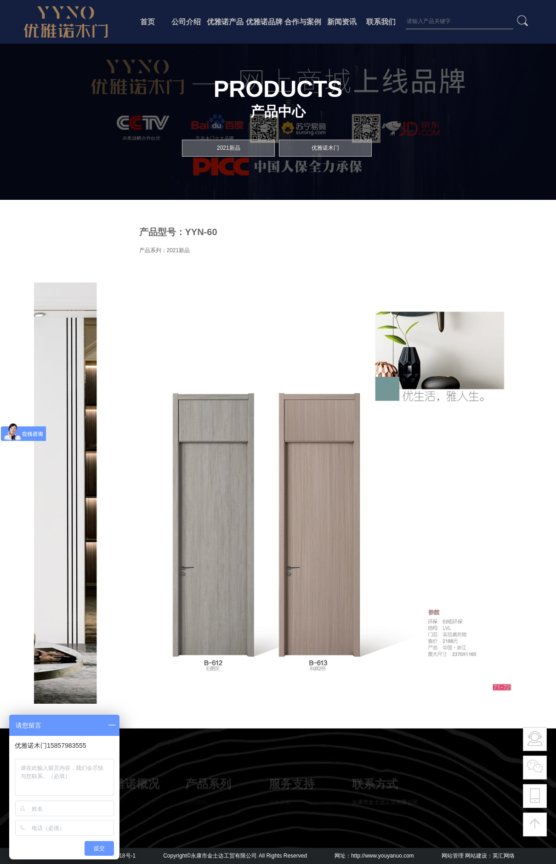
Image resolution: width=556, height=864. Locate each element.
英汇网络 (504, 856)
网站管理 (453, 856)
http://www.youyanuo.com (382, 856)
